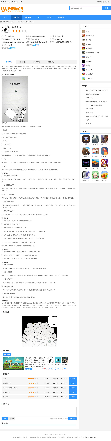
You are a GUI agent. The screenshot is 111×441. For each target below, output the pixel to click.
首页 (5, 17)
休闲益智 (20, 22)
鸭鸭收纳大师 (89, 112)
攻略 (38, 17)
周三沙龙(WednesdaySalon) (94, 105)
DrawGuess (6, 392)
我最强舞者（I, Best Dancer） (94, 94)
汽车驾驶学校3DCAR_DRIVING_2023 (96, 90)
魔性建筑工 (57, 365)
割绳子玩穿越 (7, 383)
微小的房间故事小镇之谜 (10, 388)
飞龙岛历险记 (89, 97)
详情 (50, 368)
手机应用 (28, 17)
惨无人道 (50, 364)
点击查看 (12, 48)
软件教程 (50, 17)
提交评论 (72, 419)
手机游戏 (17, 17)
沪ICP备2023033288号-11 (89, 437)
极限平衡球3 (65, 365)
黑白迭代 (88, 123)
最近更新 (107, 2)
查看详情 (72, 378)
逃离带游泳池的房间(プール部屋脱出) (96, 101)
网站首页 (99, 2)
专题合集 (61, 17)
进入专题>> (28, 369)
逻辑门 (5, 378)
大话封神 (88, 120)
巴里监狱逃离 (89, 109)
